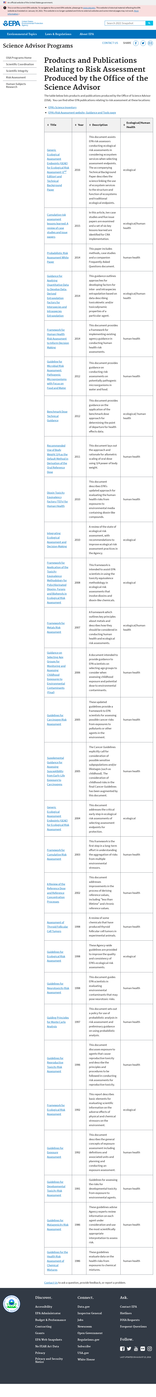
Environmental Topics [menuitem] (22, 34)
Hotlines (126, 1313)
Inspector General (90, 1313)
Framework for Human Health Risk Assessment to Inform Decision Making (58, 338)
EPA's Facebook (122, 1348)
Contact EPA (128, 1306)
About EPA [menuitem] (87, 34)
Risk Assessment (16, 77)
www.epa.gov (89, 7)
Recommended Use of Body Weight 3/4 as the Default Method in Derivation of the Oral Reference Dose (57, 459)
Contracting (43, 1326)
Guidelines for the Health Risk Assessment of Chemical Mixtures (57, 1261)
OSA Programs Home (18, 58)
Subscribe (84, 1346)
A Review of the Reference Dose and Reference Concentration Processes (56, 892)
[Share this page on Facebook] (136, 43)
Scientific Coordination (20, 64)
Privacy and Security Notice (49, 1360)
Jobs (80, 1320)
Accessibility (43, 1306)
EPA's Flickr (142, 1348)
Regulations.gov (88, 1339)
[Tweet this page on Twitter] (143, 43)
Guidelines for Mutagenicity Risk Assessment (57, 1224)
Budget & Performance (50, 1320)
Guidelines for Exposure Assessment (55, 1152)
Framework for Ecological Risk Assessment (56, 1109)
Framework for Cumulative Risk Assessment (57, 854)
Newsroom (85, 1326)
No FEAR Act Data (47, 1346)
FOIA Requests (130, 1320)
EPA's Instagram (149, 1348)
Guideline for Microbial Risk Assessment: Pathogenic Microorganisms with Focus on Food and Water (57, 375)
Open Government (90, 1333)
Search (149, 23)
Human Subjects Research (16, 85)
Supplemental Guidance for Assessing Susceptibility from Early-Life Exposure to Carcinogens (56, 771)
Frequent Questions (133, 1326)
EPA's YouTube (136, 1348)
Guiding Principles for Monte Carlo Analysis (58, 1022)
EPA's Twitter (129, 1348)
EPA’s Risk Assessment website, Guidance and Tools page (82, 112)
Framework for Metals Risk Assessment (56, 627)
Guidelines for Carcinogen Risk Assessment (57, 719)
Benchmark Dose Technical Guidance (57, 416)
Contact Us (110, 43)
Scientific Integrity (17, 71)
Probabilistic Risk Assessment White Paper (58, 257)
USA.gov (83, 1353)
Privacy (40, 1353)
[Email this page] (150, 43)
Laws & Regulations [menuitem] (58, 34)
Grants (39, 1333)
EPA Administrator (48, 1313)
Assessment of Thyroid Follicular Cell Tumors (57, 926)
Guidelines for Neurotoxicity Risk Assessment (58, 988)
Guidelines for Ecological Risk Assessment (56, 956)
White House (86, 1359)
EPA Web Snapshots (48, 1339)
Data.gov (84, 1306)
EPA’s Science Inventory (62, 107)
